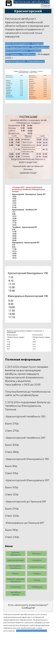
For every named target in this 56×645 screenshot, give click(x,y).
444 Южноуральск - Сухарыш (23, 50)
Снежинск (15, 587)
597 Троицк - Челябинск (20, 54)
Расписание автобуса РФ (31, 2)
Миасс (15, 573)
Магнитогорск (36, 567)
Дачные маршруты (15, 553)
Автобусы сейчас (15, 593)
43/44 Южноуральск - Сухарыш (24, 43)
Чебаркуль (36, 587)
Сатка (37, 580)
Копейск (36, 560)
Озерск (37, 573)
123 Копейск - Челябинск (15, 566)
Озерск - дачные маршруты (15, 580)
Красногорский (15, 560)
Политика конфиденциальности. (31, 631)
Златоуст (37, 553)
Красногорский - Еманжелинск (25, 61)
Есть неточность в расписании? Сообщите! (28, 606)
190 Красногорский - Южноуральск (27, 47)
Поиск (46, 5)
